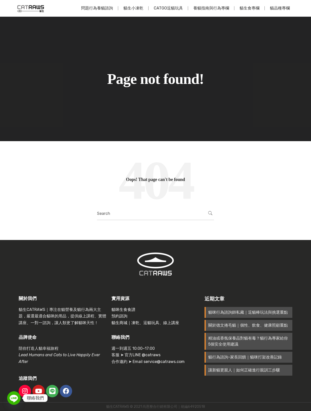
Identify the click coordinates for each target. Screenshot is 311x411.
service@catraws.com (164, 361)
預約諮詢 (119, 316)
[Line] (14, 398)
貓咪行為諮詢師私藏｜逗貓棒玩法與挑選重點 (248, 312)
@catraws (151, 354)
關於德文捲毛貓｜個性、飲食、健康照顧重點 (248, 325)
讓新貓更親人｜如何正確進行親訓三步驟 (244, 370)
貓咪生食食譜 (123, 309)
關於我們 (28, 298)
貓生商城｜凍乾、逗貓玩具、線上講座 (145, 322)
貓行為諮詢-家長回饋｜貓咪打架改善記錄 (245, 357)
